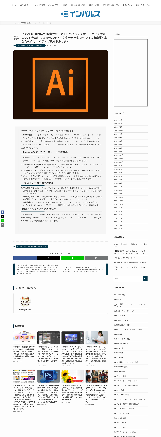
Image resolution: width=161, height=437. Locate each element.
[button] (25, 258)
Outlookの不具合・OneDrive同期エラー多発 (130, 299)
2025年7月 (120, 148)
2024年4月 (120, 204)
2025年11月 (120, 134)
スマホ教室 (120, 426)
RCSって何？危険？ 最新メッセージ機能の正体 (130, 282)
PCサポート (120, 371)
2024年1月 (120, 218)
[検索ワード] (131, 315)
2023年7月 (120, 246)
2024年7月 (120, 190)
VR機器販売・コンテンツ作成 (127, 399)
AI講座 (118, 336)
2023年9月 (120, 237)
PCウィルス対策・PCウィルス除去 (129, 366)
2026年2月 (120, 125)
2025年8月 (120, 144)
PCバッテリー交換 (123, 375)
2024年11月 (120, 172)
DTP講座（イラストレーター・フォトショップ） (31, 45)
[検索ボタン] (148, 5)
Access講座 (120, 331)
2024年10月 (120, 176)
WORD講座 (120, 408)
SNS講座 (119, 389)
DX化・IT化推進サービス (125, 347)
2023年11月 (120, 228)
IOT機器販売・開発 (123, 361)
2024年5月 (120, 200)
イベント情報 (121, 413)
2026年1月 (120, 130)
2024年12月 (120, 167)
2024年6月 (120, 195)
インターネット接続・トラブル (127, 417)
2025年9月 (120, 139)
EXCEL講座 (120, 352)
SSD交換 (119, 394)
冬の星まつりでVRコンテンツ (125, 294)
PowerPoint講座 (122, 380)
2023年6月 (120, 251)
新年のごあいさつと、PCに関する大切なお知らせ (130, 305)
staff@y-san (25, 310)
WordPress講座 (122, 403)
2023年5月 (120, 255)
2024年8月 (120, 186)
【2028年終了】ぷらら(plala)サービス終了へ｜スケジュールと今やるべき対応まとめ (129, 289)
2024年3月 (120, 209)
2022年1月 (120, 260)
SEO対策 (119, 385)
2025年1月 (120, 162)
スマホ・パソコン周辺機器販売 (127, 422)
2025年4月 (120, 158)
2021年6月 (120, 265)
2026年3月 (120, 121)
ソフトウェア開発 (122, 431)
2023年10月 (120, 232)
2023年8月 (120, 241)
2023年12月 (120, 223)
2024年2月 (120, 214)
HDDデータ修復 (122, 357)
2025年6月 (120, 153)
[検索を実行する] (145, 315)
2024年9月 (120, 181)
